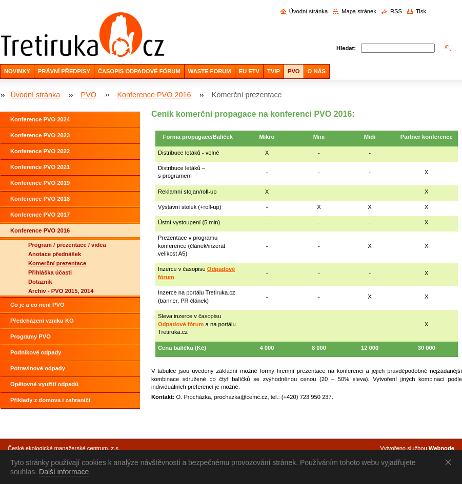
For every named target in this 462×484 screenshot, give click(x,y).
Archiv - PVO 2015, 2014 (61, 291)
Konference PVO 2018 (40, 199)
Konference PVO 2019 (40, 183)
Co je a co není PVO (37, 305)
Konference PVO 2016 (154, 95)
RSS (396, 11)
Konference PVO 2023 (40, 135)
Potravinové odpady (37, 368)
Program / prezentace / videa (67, 245)
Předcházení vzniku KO (42, 321)
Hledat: (346, 48)
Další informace (64, 472)
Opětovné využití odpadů (44, 384)
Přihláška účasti (50, 272)
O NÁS (317, 71)
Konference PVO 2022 (40, 151)
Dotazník (40, 282)
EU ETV (249, 71)
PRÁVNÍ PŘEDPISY (64, 71)
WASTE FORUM (209, 71)
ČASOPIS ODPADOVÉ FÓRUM (139, 71)
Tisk (421, 11)
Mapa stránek (359, 11)
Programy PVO (30, 336)
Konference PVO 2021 (40, 167)
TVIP (273, 71)
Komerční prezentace (57, 263)
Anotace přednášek (54, 254)
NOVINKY (17, 71)
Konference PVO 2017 (40, 215)
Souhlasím (450, 462)
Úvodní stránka (308, 11)
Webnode (441, 448)
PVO (294, 71)
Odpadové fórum (181, 324)
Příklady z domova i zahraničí (50, 400)
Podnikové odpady (35, 352)
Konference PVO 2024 (40, 119)
